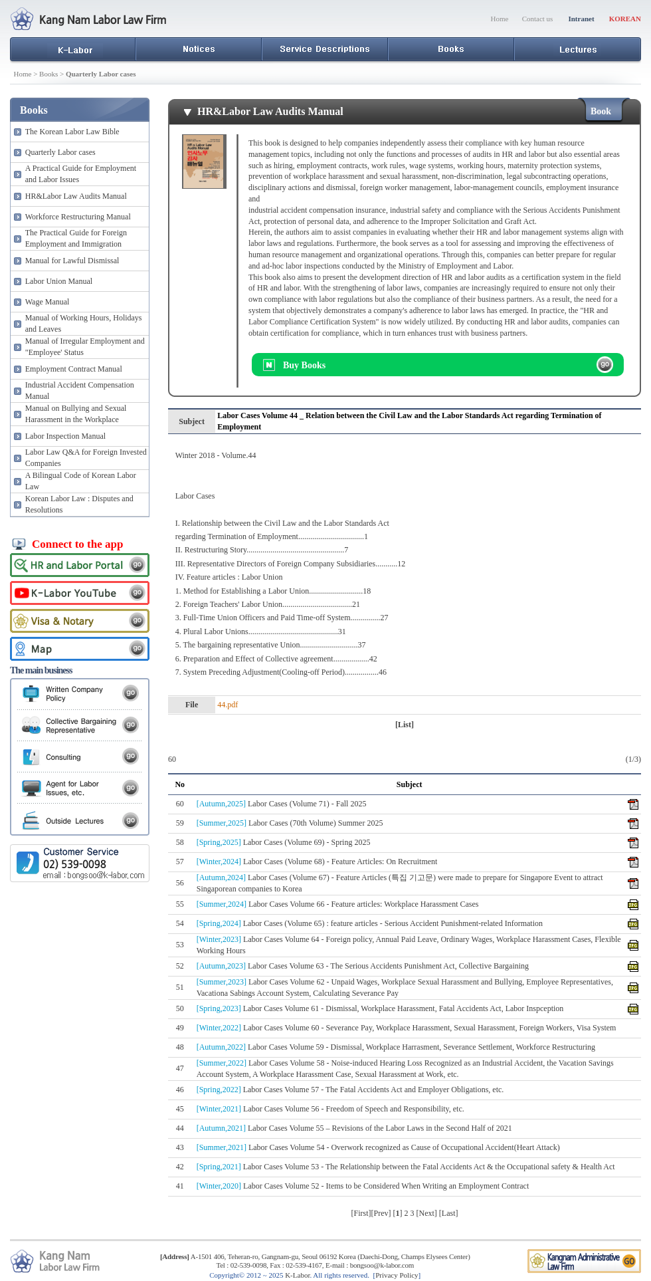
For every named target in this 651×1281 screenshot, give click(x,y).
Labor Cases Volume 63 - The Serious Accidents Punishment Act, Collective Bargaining (363, 966)
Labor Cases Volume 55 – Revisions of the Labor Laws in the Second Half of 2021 (354, 1128)
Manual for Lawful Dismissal (72, 260)
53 (180, 944)
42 (180, 1166)
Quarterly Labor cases (60, 152)
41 (180, 1186)
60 (180, 803)
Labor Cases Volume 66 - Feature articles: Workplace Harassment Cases (338, 904)
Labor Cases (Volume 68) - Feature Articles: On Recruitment (317, 861)
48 (180, 1047)
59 (180, 823)
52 (180, 966)
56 (180, 882)
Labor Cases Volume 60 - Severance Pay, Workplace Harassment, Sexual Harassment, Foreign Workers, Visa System (406, 1027)
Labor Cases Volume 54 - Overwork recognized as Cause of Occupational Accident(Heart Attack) (378, 1147)
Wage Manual (47, 301)
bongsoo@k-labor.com (382, 1265)
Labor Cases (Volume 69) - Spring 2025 (284, 842)
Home (500, 19)
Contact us (537, 19)
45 (180, 1108)
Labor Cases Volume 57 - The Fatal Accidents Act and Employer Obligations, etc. (350, 1089)
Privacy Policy (396, 1275)
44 (180, 1128)
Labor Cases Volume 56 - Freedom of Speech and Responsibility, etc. (330, 1108)
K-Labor (297, 1275)
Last (449, 1213)
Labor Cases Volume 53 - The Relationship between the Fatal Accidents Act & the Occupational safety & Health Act (406, 1166)
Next (426, 1213)
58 (180, 842)
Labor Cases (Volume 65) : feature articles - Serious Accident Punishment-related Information (370, 923)
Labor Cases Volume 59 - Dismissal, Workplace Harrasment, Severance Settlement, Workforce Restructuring (396, 1047)
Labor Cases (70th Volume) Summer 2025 (290, 823)
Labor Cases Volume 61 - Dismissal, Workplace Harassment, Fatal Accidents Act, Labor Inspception (380, 1008)
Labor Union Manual (58, 281)
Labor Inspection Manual (65, 436)
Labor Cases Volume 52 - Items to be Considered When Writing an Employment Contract (363, 1186)
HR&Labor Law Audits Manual (76, 196)
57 (180, 861)
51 (180, 987)
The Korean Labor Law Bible (72, 131)
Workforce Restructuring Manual (78, 216)
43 (180, 1147)
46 (180, 1089)
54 (180, 923)
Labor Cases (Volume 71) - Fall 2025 (282, 803)
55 (180, 904)
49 (180, 1027)
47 (180, 1068)
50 (180, 1008)
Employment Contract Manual (73, 369)
